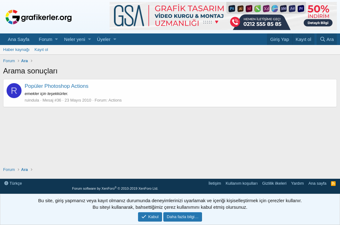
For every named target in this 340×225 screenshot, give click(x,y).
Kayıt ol (41, 49)
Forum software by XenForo (115, 188)
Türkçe (13, 183)
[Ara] (327, 39)
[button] (56, 39)
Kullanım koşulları (242, 183)
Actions (115, 100)
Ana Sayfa (18, 39)
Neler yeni (74, 39)
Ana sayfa (317, 183)
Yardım (297, 183)
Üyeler (104, 39)
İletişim (215, 183)
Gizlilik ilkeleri (274, 183)
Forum (45, 39)
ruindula (32, 100)
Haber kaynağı (16, 49)
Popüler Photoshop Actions (56, 86)
